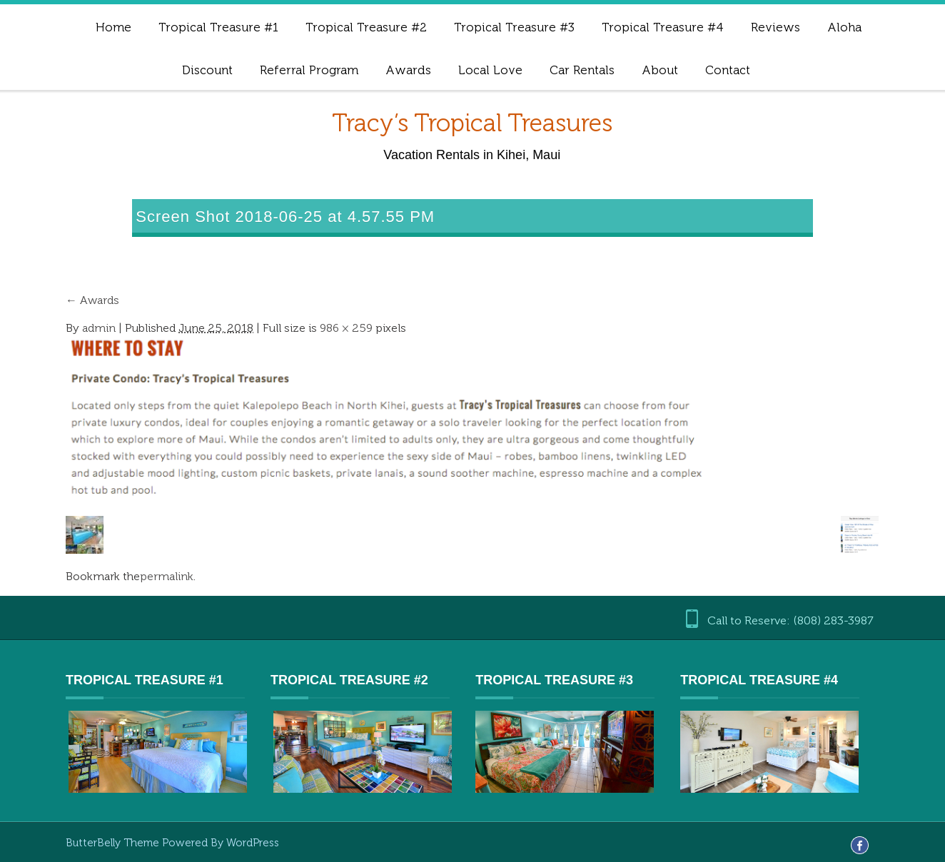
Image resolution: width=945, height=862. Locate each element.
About (660, 70)
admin (99, 328)
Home (113, 27)
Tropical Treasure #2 (366, 27)
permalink (166, 576)
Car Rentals (582, 70)
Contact (727, 70)
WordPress (252, 842)
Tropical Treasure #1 (218, 27)
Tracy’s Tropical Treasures (472, 123)
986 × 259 (346, 328)
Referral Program (309, 70)
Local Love (490, 70)
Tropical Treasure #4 (663, 27)
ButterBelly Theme (114, 842)
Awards (408, 70)
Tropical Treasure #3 (514, 27)
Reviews (775, 27)
